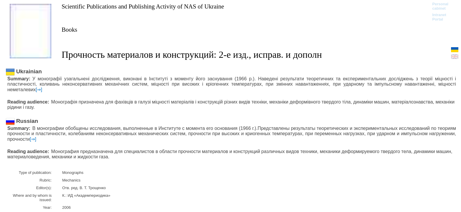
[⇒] (39, 89)
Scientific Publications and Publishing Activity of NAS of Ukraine (143, 6)
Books (69, 29)
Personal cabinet (440, 6)
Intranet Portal (439, 17)
